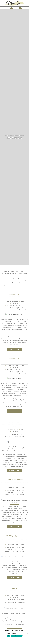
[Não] (27, 633)
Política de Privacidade (16, 635)
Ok (8, 635)
